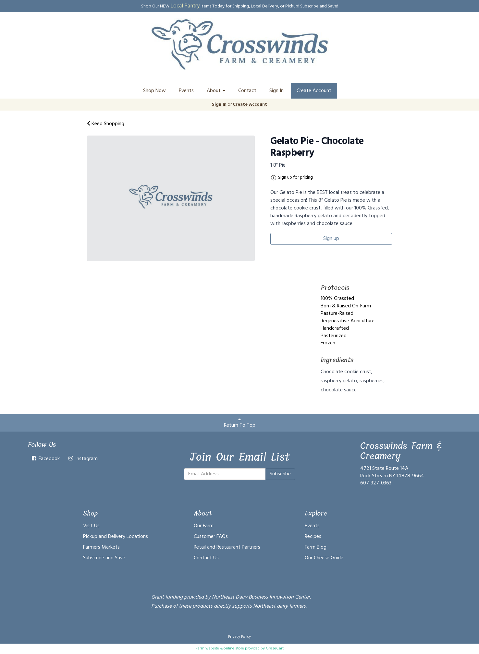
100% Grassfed (337, 298)
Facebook (45, 459)
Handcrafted (335, 328)
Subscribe (280, 474)
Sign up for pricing (295, 177)
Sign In (276, 91)
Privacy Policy (239, 637)
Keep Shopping (105, 124)
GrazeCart (275, 648)
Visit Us (91, 526)
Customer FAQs (211, 536)
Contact (247, 91)
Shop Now (154, 91)
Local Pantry (185, 6)
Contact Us (206, 558)
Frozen (328, 343)
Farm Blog (315, 547)
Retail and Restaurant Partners (227, 547)
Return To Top (239, 423)
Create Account (314, 91)
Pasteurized (334, 336)
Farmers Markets (101, 547)
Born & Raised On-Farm (346, 306)
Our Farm (204, 526)
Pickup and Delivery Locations (115, 536)
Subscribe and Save (104, 558)
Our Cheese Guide (324, 558)
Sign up (331, 238)
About (216, 91)
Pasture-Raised (337, 313)
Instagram (83, 459)
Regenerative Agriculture (348, 321)
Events (186, 91)
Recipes (313, 536)
